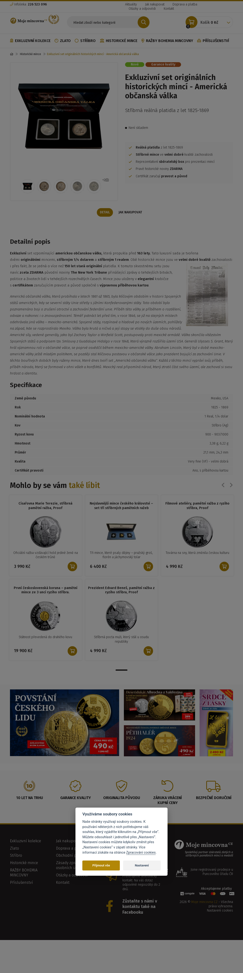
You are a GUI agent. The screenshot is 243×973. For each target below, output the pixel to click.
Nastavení (142, 865)
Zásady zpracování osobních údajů (72, 865)
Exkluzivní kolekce (30, 40)
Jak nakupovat (154, 4)
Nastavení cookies (220, 911)
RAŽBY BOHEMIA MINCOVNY (167, 40)
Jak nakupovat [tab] (131, 213)
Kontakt (169, 9)
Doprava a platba (185, 4)
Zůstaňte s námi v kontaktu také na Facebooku (139, 907)
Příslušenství (213, 40)
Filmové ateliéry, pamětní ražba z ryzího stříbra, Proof (197, 505)
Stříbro (85, 40)
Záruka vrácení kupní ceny (167, 800)
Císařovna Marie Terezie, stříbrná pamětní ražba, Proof (45, 505)
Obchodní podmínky (74, 856)
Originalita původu (121, 798)
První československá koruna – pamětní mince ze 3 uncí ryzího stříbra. (45, 590)
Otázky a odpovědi (142, 9)
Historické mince (118, 40)
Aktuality (131, 4)
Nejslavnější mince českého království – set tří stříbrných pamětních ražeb (121, 505)
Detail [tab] (104, 213)
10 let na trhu (29, 798)
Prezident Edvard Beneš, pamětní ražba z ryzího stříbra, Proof (121, 590)
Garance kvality (163, 64)
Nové (135, 64)
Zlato (63, 40)
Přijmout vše (101, 865)
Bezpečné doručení (213, 798)
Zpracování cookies (141, 853)
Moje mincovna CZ (204, 902)
